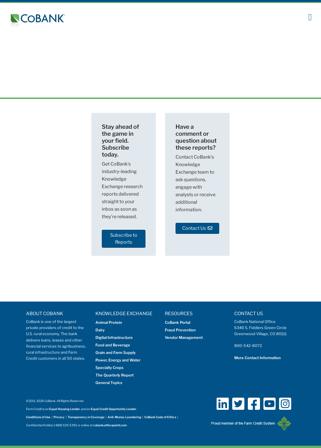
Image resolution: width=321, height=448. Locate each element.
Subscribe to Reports (123, 238)
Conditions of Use (38, 417)
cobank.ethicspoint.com (110, 425)
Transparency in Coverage (86, 417)
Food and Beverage (112, 345)
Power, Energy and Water (118, 360)
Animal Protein (108, 322)
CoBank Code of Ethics (160, 417)
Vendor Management (184, 337)
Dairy (100, 330)
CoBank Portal (177, 322)
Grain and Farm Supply (115, 352)
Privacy (59, 417)
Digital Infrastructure (114, 337)
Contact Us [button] (197, 228)
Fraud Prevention (180, 330)
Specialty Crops (109, 367)
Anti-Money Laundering (124, 417)
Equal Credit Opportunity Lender (113, 409)
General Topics (108, 382)
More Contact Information (257, 357)
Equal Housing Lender (64, 409)
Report (114, 375)
